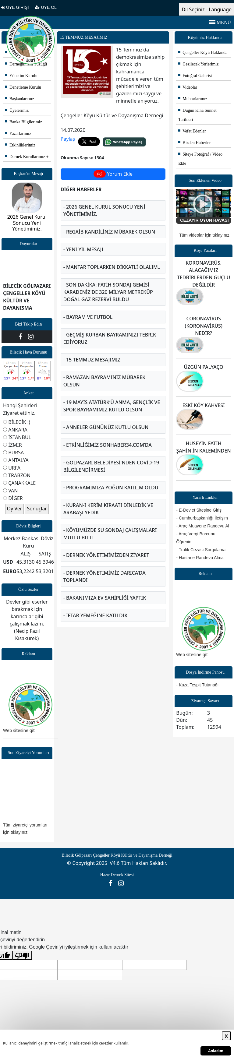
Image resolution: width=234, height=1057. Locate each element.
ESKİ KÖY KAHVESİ (204, 405)
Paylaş (68, 139)
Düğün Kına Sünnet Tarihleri (197, 115)
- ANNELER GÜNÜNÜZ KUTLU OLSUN (106, 427)
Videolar (187, 87)
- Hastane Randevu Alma (200, 557)
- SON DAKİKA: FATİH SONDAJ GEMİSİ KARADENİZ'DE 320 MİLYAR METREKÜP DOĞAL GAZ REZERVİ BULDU (108, 292)
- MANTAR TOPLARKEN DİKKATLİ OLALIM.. (112, 267)
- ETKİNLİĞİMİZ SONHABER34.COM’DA (107, 445)
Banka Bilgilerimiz (23, 122)
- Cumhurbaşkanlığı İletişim (202, 518)
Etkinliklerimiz (20, 145)
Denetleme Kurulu (23, 87)
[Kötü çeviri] (22, 955)
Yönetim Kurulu (21, 75)
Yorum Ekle (113, 174)
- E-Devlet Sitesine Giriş (199, 510)
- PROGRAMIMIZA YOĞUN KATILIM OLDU (110, 487)
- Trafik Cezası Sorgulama (200, 549)
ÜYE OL (46, 7)
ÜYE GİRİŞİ (15, 7)
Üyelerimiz (17, 110)
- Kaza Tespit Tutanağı (197, 684)
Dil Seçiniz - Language (207, 9)
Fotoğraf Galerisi (195, 75)
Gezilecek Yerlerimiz (198, 64)
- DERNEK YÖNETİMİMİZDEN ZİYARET (106, 555)
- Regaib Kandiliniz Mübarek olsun (109, 231)
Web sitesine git (19, 736)
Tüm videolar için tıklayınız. (205, 235)
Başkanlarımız (19, 99)
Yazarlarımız (18, 133)
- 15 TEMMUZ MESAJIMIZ (92, 359)
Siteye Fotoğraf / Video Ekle (200, 159)
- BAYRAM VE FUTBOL (88, 317)
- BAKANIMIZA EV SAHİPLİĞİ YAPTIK (104, 597)
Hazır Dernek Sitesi (117, 874)
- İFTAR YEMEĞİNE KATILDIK (95, 615)
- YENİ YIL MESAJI (83, 249)
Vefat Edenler (192, 131)
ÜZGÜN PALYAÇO (203, 367)
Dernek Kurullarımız (25, 156)
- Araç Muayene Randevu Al (202, 525)
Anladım (215, 1050)
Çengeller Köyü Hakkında (202, 52)
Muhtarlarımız (192, 99)
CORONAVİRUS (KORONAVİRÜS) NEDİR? (203, 325)
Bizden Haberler (194, 142)
